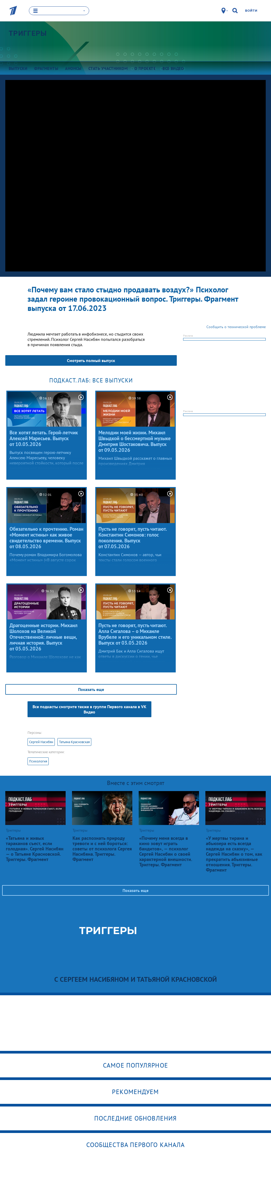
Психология (38, 761)
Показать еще (91, 689)
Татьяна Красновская (74, 742)
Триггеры (28, 33)
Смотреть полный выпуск (91, 360)
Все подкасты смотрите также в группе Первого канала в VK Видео (89, 709)
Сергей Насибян (41, 742)
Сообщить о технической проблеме (236, 326)
